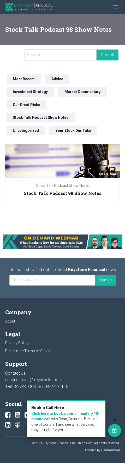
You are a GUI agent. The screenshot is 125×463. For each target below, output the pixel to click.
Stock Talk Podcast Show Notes (40, 117)
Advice (57, 79)
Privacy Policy (16, 343)
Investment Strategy (30, 92)
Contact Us (15, 373)
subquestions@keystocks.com (33, 379)
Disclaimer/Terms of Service (28, 351)
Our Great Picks (26, 104)
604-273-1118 (55, 386)
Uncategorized (26, 130)
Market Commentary (82, 92)
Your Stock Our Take (73, 130)
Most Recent (24, 79)
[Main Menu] (115, 7)
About (10, 321)
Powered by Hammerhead (102, 450)
